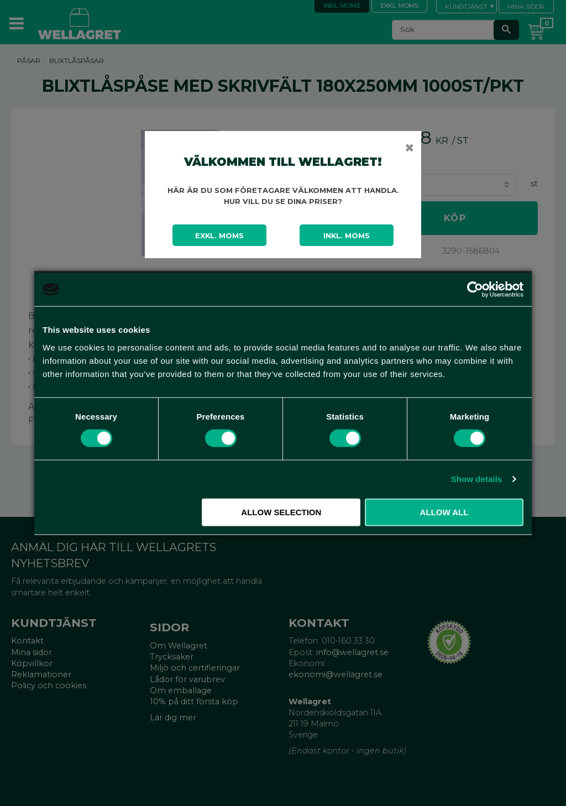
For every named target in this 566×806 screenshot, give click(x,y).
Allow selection (281, 511)
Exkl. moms (219, 235)
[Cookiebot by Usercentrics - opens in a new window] (475, 289)
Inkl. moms (346, 235)
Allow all (444, 511)
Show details (476, 479)
